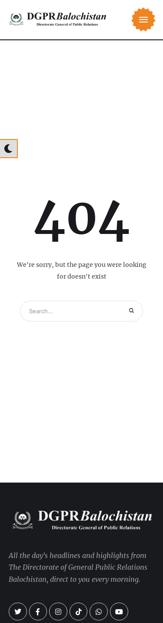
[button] (143, 19)
